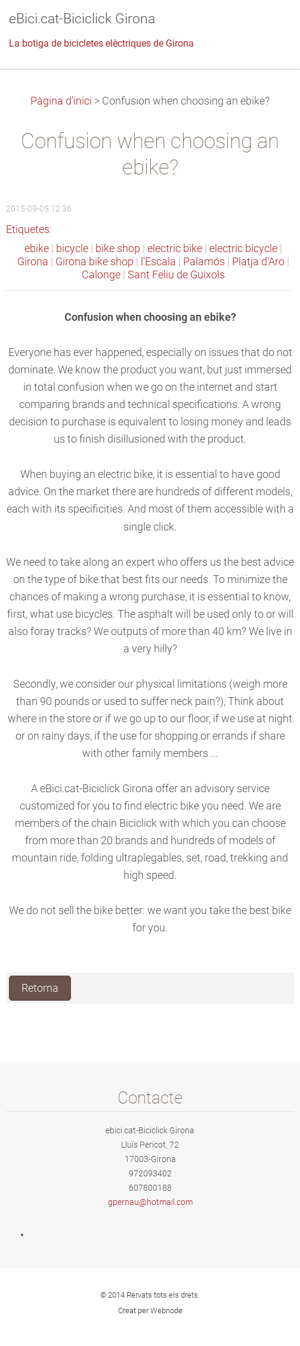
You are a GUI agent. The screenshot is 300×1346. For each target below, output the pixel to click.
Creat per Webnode (150, 1310)
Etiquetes (28, 229)
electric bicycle (243, 249)
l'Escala (158, 262)
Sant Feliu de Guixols (176, 275)
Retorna (39, 988)
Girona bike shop (94, 262)
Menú (267, 27)
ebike (36, 249)
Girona (32, 262)
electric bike (174, 249)
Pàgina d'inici (61, 101)
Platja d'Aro (258, 262)
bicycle (72, 249)
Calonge (101, 275)
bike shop (117, 249)
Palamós (204, 262)
